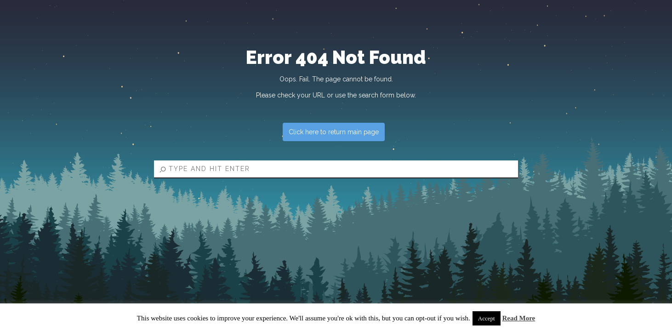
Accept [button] (486, 318)
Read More (518, 318)
